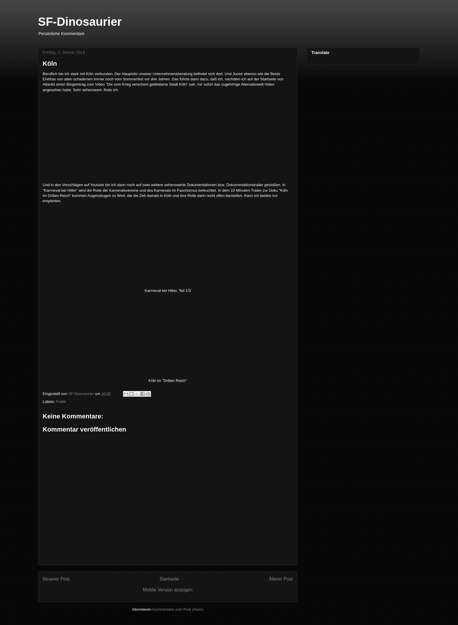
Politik (61, 401)
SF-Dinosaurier (80, 21)
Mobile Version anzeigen (167, 589)
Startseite (169, 578)
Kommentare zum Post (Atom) (178, 609)
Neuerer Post (56, 578)
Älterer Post (281, 578)
